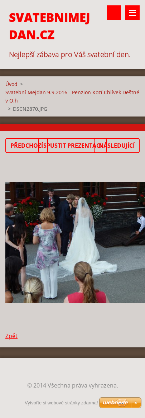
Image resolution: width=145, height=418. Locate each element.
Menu (132, 12)
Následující (117, 145)
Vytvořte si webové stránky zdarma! (61, 402)
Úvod (11, 84)
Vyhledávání (114, 12)
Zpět (11, 336)
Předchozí (26, 145)
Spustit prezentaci (72, 145)
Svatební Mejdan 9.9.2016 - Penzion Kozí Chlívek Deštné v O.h (72, 96)
